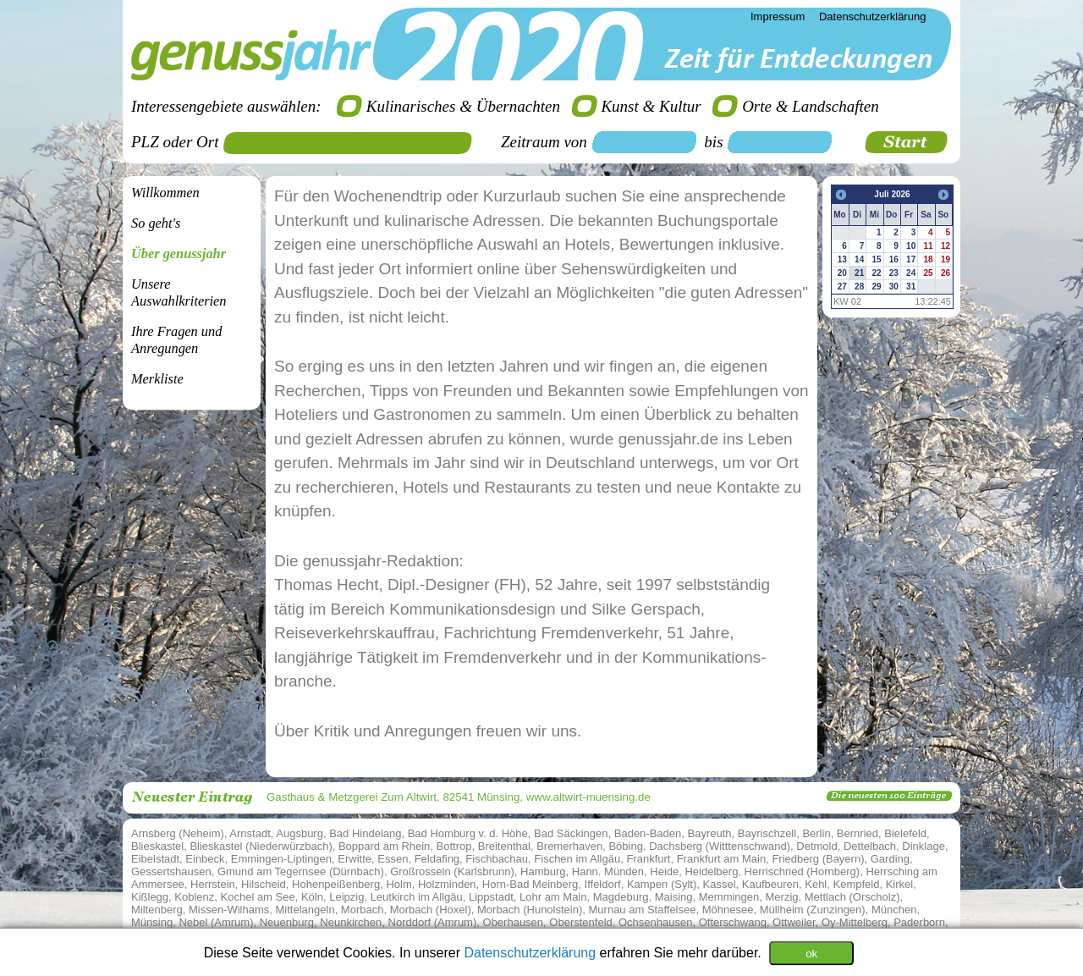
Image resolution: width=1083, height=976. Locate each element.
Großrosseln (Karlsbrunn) (452, 871)
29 (876, 286)
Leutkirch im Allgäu (417, 897)
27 (842, 286)
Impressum (777, 16)
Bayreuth (710, 833)
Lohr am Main (553, 897)
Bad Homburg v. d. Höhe (468, 833)
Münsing (152, 922)
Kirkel (900, 884)
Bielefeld (905, 833)
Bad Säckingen (570, 833)
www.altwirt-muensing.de (588, 797)
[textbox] (354, 143)
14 (859, 259)
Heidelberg (711, 871)
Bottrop (454, 846)
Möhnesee (728, 909)
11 (927, 246)
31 (910, 286)
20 (842, 273)
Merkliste (157, 379)
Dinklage (923, 846)
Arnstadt (249, 833)
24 (910, 273)
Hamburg (542, 871)
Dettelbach (870, 846)
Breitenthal (504, 846)
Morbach (362, 909)
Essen (392, 858)
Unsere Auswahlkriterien (178, 292)
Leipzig (346, 897)
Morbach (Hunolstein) (529, 909)
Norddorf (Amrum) (432, 922)
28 (859, 286)
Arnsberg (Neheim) (177, 833)
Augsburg (299, 833)
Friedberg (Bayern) (818, 858)
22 (876, 273)
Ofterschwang (733, 922)
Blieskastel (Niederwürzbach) (261, 846)
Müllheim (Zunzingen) (813, 909)
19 (945, 259)
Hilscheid (263, 884)
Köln (312, 897)
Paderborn (919, 922)
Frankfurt (648, 858)
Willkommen (165, 193)
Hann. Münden (608, 871)
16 (894, 259)
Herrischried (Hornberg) (802, 871)
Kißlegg (149, 897)
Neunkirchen (351, 922)
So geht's (155, 223)
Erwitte (354, 858)
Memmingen (729, 897)
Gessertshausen (171, 871)
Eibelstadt (155, 858)
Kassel (719, 884)
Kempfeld (856, 884)
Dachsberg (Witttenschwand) (719, 846)
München (893, 909)
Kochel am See (258, 897)
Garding (890, 858)
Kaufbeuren (770, 884)
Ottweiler (794, 922)
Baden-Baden (648, 833)
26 (945, 273)
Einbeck (204, 858)
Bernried (857, 833)
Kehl (816, 884)
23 (894, 273)
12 (945, 246)
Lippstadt (491, 897)
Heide (664, 871)
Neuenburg (287, 922)
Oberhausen (513, 922)
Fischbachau (496, 858)
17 (910, 259)
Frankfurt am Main (721, 858)
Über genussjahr (178, 253)
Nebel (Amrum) (216, 922)
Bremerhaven (569, 846)
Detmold (816, 846)
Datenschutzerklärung (531, 952)
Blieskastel (157, 846)
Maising (674, 897)
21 (859, 273)
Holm (398, 884)
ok (811, 952)
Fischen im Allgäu (577, 858)
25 (927, 273)
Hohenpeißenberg (336, 884)
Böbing (625, 846)
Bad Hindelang (365, 833)
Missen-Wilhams (229, 909)
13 (842, 259)
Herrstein (212, 884)
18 (927, 259)
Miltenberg (157, 909)
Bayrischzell (767, 833)
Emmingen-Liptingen (281, 858)
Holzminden (447, 884)
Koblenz (194, 897)
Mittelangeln (305, 909)
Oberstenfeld (580, 922)
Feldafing (437, 858)
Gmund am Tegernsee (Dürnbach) (300, 871)
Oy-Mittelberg (855, 922)
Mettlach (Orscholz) (852, 897)
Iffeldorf (603, 884)
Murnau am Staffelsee (642, 909)
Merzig (782, 897)
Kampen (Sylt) (661, 884)
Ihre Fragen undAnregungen (176, 339)
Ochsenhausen (655, 922)
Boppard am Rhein (384, 846)
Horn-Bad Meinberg (530, 884)
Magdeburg (621, 897)
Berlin (816, 833)
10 (910, 246)
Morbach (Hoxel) (430, 909)
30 (894, 286)
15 (876, 259)
